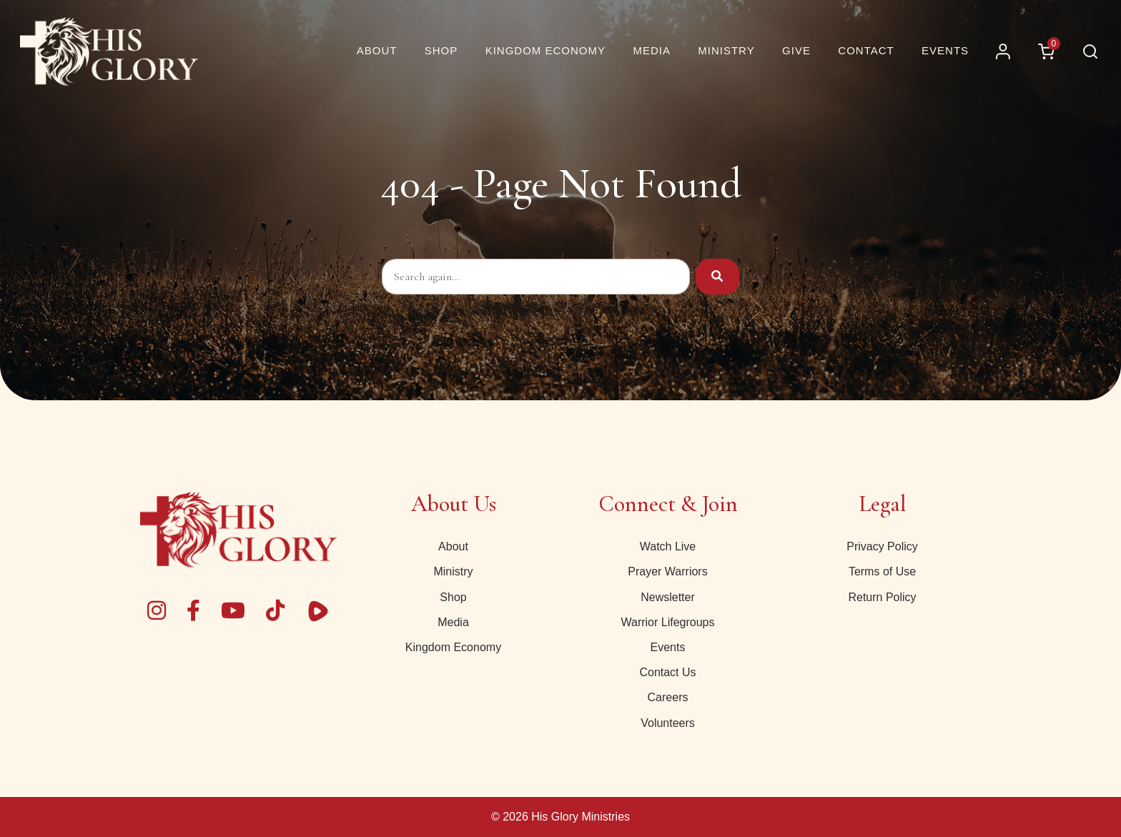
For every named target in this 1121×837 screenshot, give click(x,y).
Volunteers (668, 723)
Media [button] (652, 50)
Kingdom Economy (453, 647)
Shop (453, 597)
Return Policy (882, 597)
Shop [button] (441, 50)
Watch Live (668, 546)
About (453, 546)
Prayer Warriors (667, 571)
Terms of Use (882, 571)
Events (945, 50)
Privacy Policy (882, 546)
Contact (866, 50)
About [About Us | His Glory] (377, 50)
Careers (668, 697)
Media (453, 622)
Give (796, 50)
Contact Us (667, 672)
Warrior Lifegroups (667, 622)
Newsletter (668, 597)
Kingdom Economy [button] (545, 50)
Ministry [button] (726, 50)
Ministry (453, 571)
